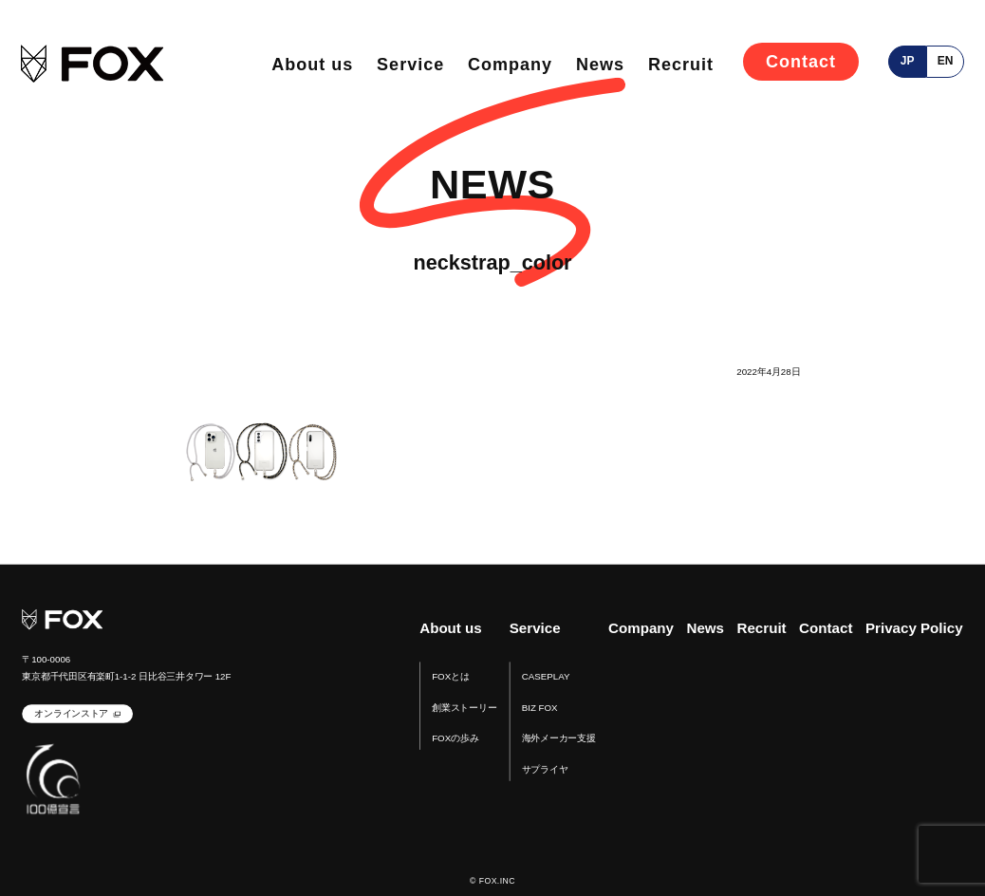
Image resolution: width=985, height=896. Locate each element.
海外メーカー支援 (559, 739)
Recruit (681, 64)
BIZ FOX (540, 707)
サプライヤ (545, 769)
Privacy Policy (914, 629)
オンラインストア (71, 714)
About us (312, 64)
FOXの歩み (455, 739)
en (946, 60)
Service (410, 64)
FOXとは (450, 676)
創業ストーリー (464, 707)
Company (510, 64)
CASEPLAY (546, 676)
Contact (801, 61)
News (600, 64)
